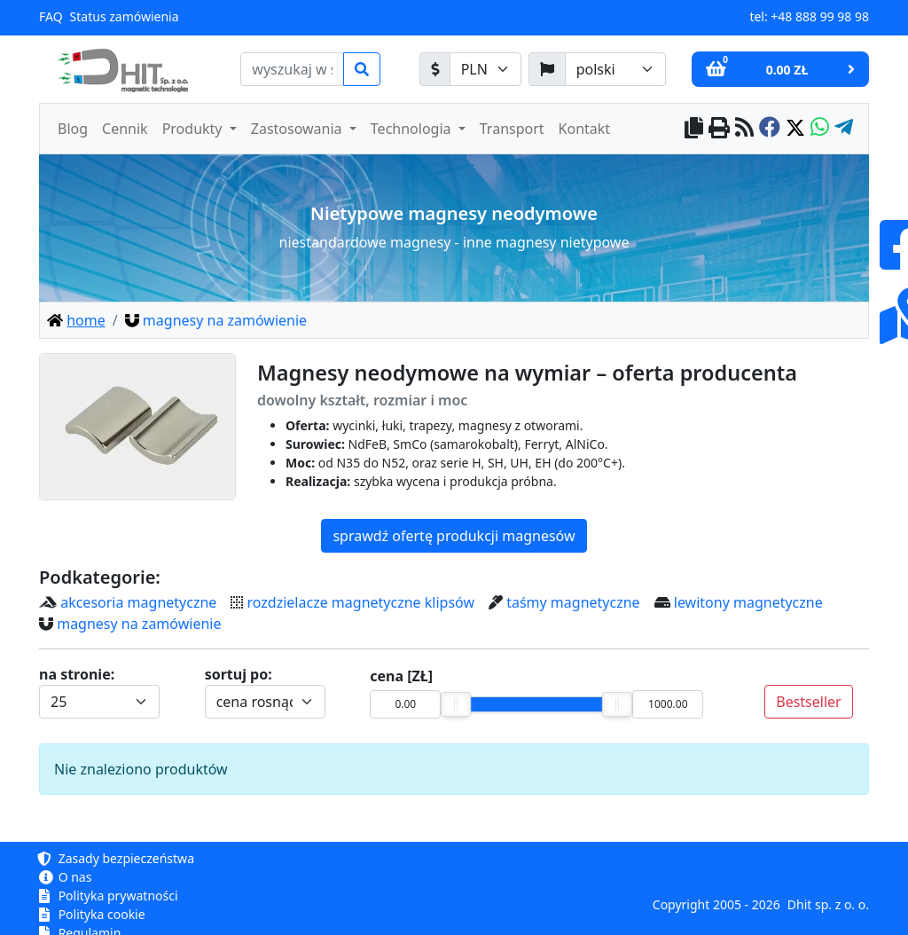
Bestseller (808, 701)
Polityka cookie (92, 914)
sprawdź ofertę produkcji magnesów (454, 536)
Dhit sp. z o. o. (828, 904)
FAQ (51, 16)
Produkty (194, 128)
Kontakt (585, 128)
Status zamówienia (124, 16)
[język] (615, 69)
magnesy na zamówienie (139, 623)
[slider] (456, 704)
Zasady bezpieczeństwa (116, 858)
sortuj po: (238, 674)
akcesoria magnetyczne (138, 602)
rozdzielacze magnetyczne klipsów (360, 602)
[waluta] (485, 69)
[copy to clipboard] (694, 129)
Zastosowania (298, 128)
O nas (65, 876)
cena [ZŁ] (401, 676)
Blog (73, 128)
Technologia (413, 128)
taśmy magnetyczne (572, 602)
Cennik (125, 128)
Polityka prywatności (108, 895)
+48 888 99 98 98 (820, 16)
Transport (512, 128)
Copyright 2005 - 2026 (716, 904)
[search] (292, 69)
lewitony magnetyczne (748, 602)
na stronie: (76, 674)
